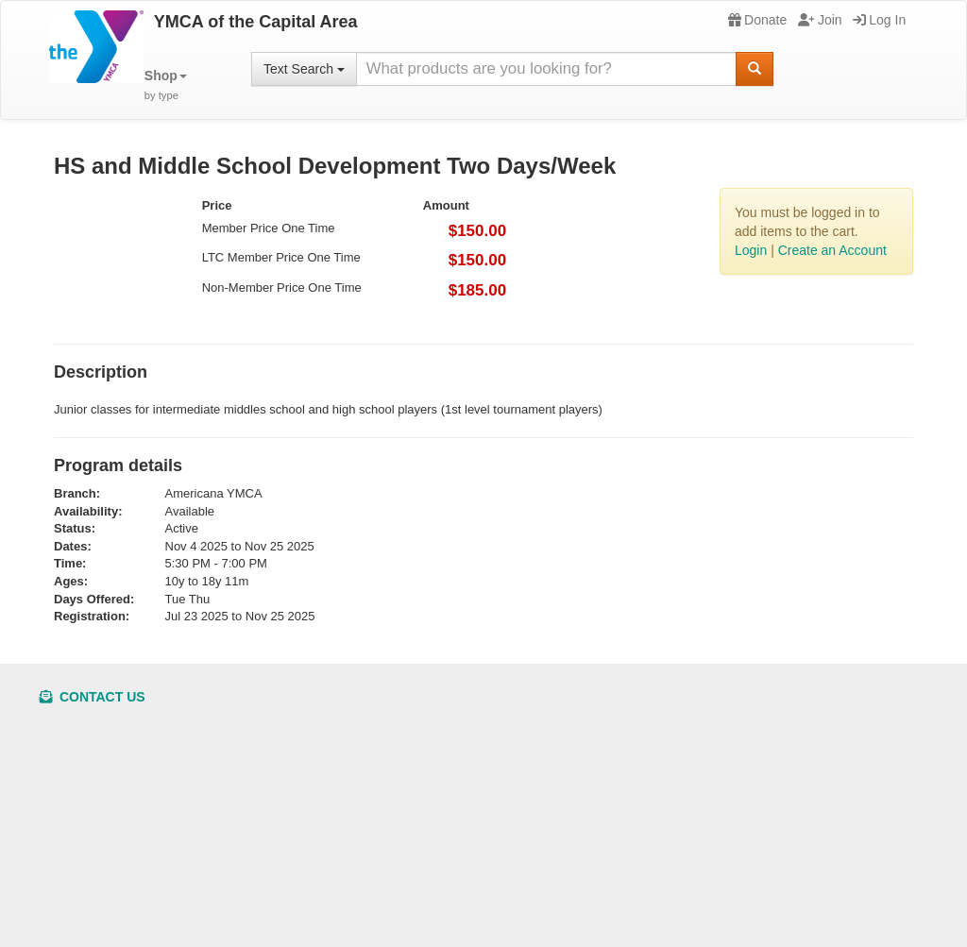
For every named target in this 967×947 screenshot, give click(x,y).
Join (820, 19)
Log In (879, 19)
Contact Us (92, 696)
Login (751, 250)
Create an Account (832, 250)
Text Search (304, 68)
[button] (165, 85)
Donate (757, 19)
